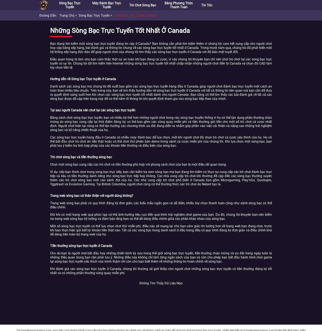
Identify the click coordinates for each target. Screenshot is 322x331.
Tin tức (206, 5)
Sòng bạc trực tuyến (69, 5)
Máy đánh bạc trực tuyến (106, 5)
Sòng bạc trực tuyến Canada (135, 15)
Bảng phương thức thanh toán (178, 5)
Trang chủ (66, 15)
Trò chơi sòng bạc (142, 5)
